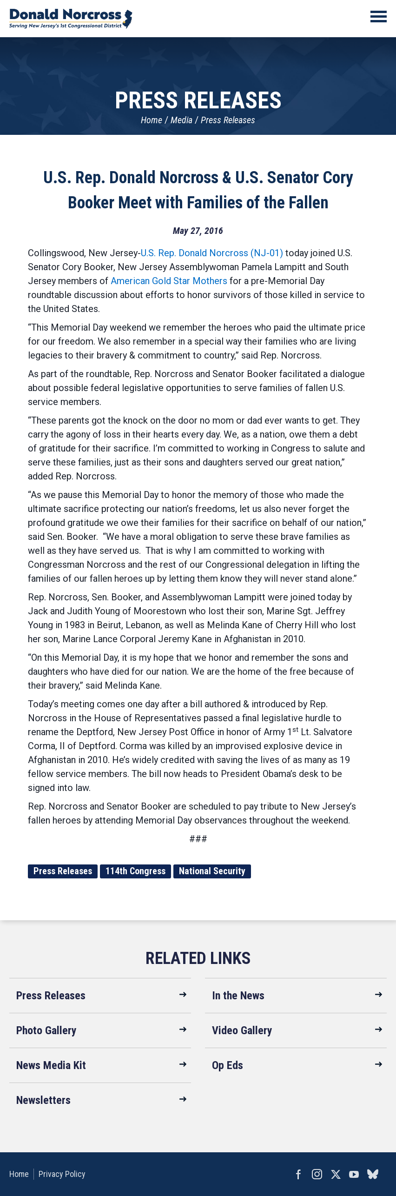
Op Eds (227, 1065)
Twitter (335, 1174)
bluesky (372, 1174)
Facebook (298, 1174)
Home (151, 120)
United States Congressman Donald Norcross (70, 18)
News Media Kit (51, 1065)
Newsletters (43, 1100)
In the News (238, 995)
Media (181, 120)
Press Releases (228, 120)
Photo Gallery (46, 1030)
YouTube (354, 1174)
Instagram (317, 1174)
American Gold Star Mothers (169, 280)
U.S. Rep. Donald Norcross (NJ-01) (212, 253)
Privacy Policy (62, 1174)
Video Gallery (242, 1030)
